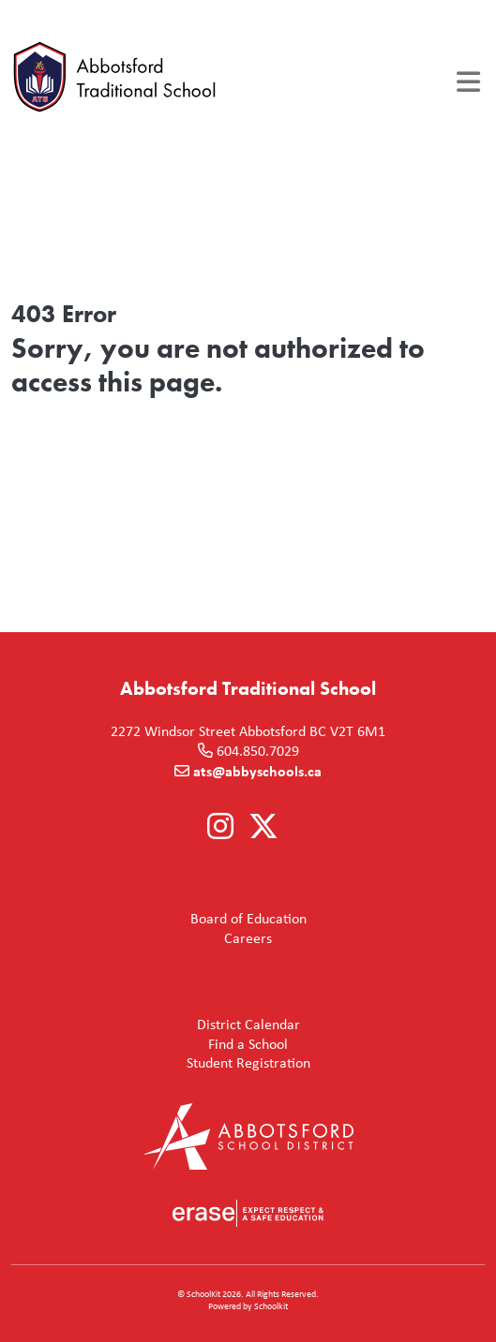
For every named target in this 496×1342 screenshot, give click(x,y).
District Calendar (159, 1025)
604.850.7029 (258, 750)
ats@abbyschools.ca (257, 770)
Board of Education (163, 919)
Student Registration (164, 1063)
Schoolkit (271, 1306)
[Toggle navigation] (468, 82)
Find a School (153, 1044)
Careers (145, 939)
